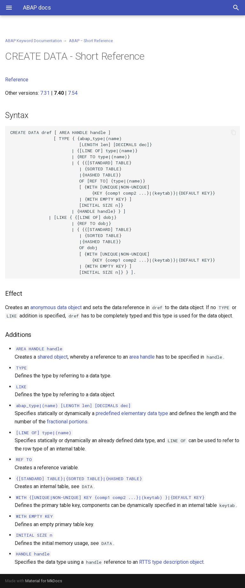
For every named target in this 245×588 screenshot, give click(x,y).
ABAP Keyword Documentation (33, 40)
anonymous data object (56, 307)
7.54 (73, 93)
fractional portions (67, 422)
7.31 (45, 93)
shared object (52, 357)
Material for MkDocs (43, 580)
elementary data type (144, 413)
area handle (142, 357)
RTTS (145, 562)
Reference (16, 80)
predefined (108, 413)
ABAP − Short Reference (91, 40)
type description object (178, 562)
